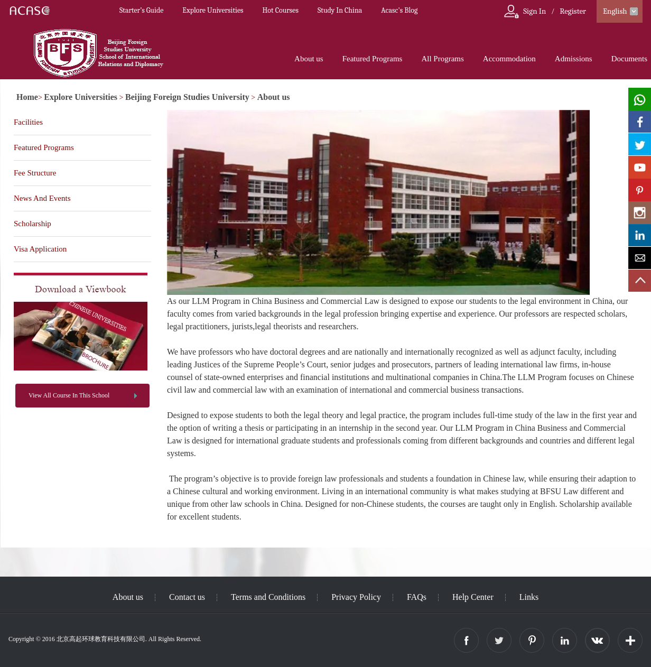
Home (27, 96)
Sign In (534, 11)
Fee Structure (35, 173)
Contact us (187, 596)
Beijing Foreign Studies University (187, 96)
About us (308, 58)
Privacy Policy (356, 596)
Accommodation (509, 58)
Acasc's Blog (399, 10)
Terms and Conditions (268, 596)
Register (573, 11)
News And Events (42, 198)
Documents (629, 58)
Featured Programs (372, 58)
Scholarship (32, 223)
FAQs (416, 596)
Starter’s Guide (141, 10)
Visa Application (40, 249)
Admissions (573, 58)
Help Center (473, 596)
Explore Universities (212, 10)
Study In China (340, 10)
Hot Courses (281, 10)
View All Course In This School (69, 395)
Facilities (28, 122)
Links (528, 596)
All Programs (442, 58)
